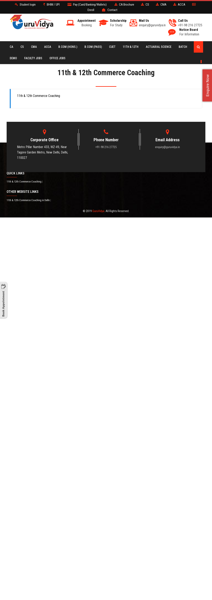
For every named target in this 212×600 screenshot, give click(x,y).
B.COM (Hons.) (67, 46)
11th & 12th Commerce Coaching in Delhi (28, 200)
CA (11, 46)
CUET (112, 46)
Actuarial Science (158, 46)
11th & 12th (131, 46)
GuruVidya (98, 211)
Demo (13, 58)
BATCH (183, 46)
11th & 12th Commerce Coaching (24, 181)
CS (22, 46)
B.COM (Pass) (93, 46)
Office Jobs (57, 58)
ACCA (47, 46)
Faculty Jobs (33, 58)
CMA (34, 46)
